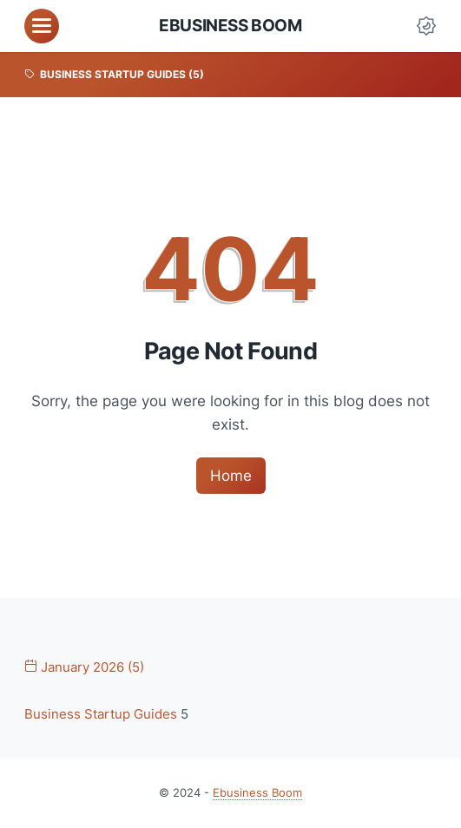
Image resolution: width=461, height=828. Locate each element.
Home (231, 476)
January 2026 (84, 668)
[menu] (41, 26)
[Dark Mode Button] (426, 26)
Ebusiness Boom (230, 25)
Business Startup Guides (102, 714)
